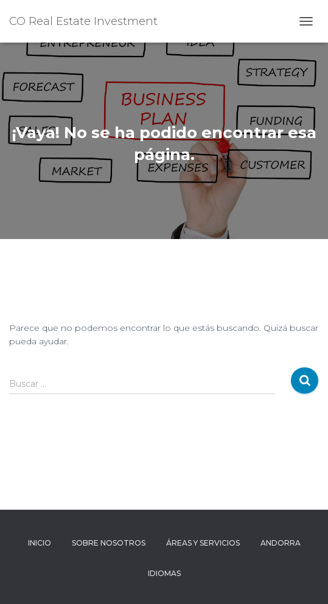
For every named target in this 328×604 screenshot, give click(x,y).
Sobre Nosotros (108, 542)
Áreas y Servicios (203, 542)
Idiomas (164, 573)
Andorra (280, 542)
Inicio (39, 542)
